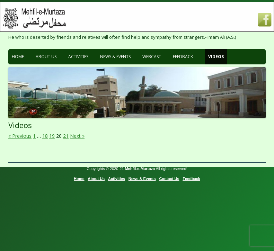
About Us (46, 57)
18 (45, 136)
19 (52, 136)
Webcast (151, 57)
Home (18, 57)
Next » (77, 136)
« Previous (20, 136)
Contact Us (169, 179)
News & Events (115, 57)
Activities (78, 57)
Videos (216, 57)
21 (66, 136)
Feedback (183, 57)
